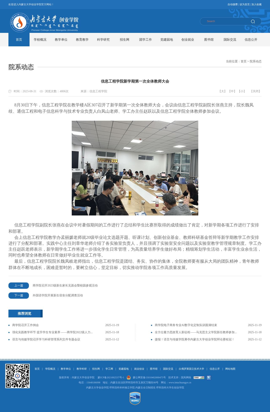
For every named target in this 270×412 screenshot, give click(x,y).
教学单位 (61, 39)
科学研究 (103, 39)
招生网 (124, 39)
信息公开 (251, 39)
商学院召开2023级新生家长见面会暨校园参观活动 (53, 285)
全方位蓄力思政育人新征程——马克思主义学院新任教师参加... (196, 332)
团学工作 (145, 39)
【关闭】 (256, 91)
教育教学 (82, 39)
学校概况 (40, 39)
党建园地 (166, 39)
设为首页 (245, 4)
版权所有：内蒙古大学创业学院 (76, 377)
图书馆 (209, 39)
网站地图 (230, 368)
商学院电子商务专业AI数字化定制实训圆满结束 (186, 325)
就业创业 (139, 368)
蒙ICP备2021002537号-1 (111, 377)
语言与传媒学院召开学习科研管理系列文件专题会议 (46, 339)
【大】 (222, 91)
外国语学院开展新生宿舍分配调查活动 (45, 295)
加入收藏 (256, 4)
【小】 (242, 91)
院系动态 (256, 61)
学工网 (109, 368)
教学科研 (82, 368)
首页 (19, 39)
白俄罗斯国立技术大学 (191, 368)
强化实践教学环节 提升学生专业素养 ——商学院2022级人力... (52, 332)
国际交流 (230, 39)
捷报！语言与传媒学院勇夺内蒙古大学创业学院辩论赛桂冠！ (195, 339)
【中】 (232, 91)
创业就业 (187, 39)
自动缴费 (233, 4)
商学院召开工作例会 (25, 325)
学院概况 (50, 368)
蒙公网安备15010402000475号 (149, 377)
